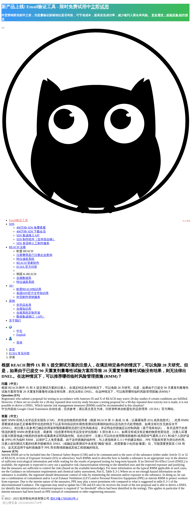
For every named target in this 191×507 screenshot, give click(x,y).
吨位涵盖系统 (25, 258)
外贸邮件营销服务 (28, 297)
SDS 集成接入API (27, 235)
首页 (12, 349)
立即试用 (100, 6)
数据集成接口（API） (30, 316)
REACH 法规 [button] (17, 247)
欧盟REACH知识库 (28, 289)
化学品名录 (23, 304)
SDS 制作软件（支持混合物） (35, 239)
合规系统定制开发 (28, 312)
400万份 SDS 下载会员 (31, 231)
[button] (10, 327)
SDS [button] (11, 224)
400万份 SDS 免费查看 (31, 227)
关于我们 (15, 320)
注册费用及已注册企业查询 (34, 255)
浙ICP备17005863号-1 (64, 498)
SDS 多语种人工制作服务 (32, 243)
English (21, 334)
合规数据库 (23, 278)
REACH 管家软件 (27, 262)
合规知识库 (23, 308)
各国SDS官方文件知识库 (32, 293)
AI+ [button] (11, 285)
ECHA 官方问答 (26, 266)
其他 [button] (12, 300)
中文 (19, 331)
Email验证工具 (18, 220)
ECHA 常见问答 (19, 353)
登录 (19, 342)
